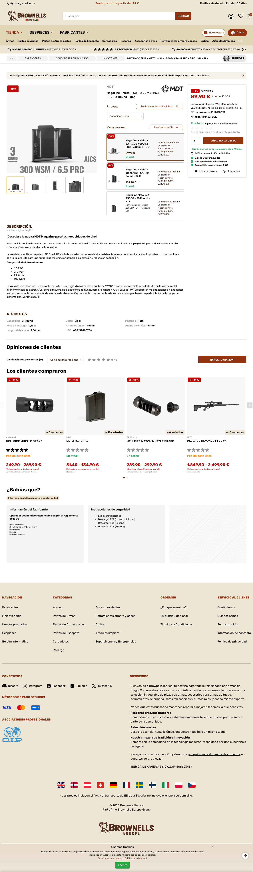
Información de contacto (234, 633)
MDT (110, 87)
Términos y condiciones (110, 858)
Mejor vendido (11, 616)
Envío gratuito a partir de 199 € (117, 3)
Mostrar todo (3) (163, 127)
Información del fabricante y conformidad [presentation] (33, 498)
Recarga (126, 41)
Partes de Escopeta (87, 41)
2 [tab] (128, 479)
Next (249, 405)
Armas (10, 41)
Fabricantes (72, 32)
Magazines (70, 472)
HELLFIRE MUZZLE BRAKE (24, 441)
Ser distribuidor (227, 624)
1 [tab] (125, 479)
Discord (10, 686)
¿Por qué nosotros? (173, 607)
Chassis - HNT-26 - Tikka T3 (206, 441)
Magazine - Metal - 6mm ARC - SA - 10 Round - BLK (137, 173)
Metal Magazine (77, 441)
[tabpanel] (35, 425)
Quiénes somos (227, 616)
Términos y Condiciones (176, 624)
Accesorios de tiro (145, 41)
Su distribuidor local (174, 616)
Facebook (56, 686)
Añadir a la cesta (223, 140)
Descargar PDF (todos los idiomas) (116, 519)
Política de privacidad (232, 641)
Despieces (39, 32)
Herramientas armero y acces (178, 41)
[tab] (33, 498)
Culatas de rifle (193, 472)
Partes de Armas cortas (56, 41)
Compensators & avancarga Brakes (21, 472)
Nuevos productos (14, 624)
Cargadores (109, 41)
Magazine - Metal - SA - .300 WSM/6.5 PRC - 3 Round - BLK (138, 144)
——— (240, 40)
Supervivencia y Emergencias (115, 641)
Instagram (32, 686)
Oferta (240, 32)
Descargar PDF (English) (111, 526)
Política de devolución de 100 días (223, 3)
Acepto (122, 865)
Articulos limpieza (223, 41)
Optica (204, 41)
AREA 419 (11, 437)
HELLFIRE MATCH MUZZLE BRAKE (150, 441)
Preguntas (231, 171)
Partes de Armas (28, 41)
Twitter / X (102, 686)
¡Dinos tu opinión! (222, 359)
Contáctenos (226, 607)
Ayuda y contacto (20, 3)
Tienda (12, 32)
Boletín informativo (15, 641)
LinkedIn (78, 686)
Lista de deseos (242, 16)
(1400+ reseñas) (137, 49)
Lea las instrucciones (109, 515)
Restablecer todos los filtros (157, 106)
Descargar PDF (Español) (111, 523)
